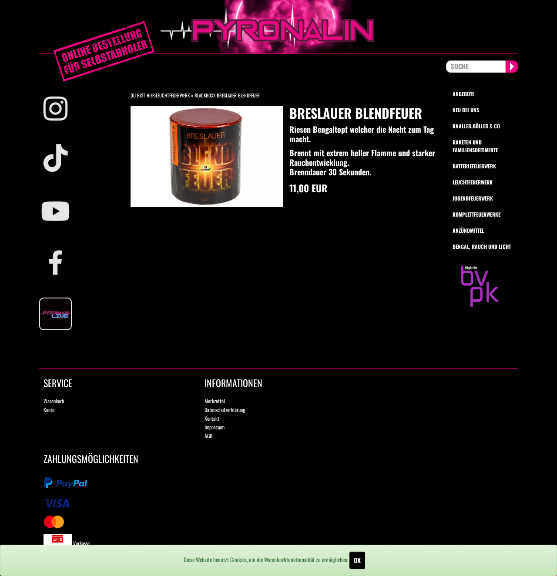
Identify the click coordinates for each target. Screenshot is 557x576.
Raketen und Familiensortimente (475, 145)
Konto (49, 409)
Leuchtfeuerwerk (173, 95)
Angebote (463, 93)
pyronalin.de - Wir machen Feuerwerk (278, 27)
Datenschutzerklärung (225, 409)
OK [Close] (357, 560)
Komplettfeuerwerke (476, 214)
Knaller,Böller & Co (476, 126)
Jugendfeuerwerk (473, 198)
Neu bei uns (466, 110)
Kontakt (212, 418)
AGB (208, 435)
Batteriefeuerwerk (474, 166)
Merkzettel (215, 401)
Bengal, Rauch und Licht (482, 246)
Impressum (215, 427)
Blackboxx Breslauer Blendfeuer (227, 95)
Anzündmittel (468, 230)
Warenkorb (54, 401)
